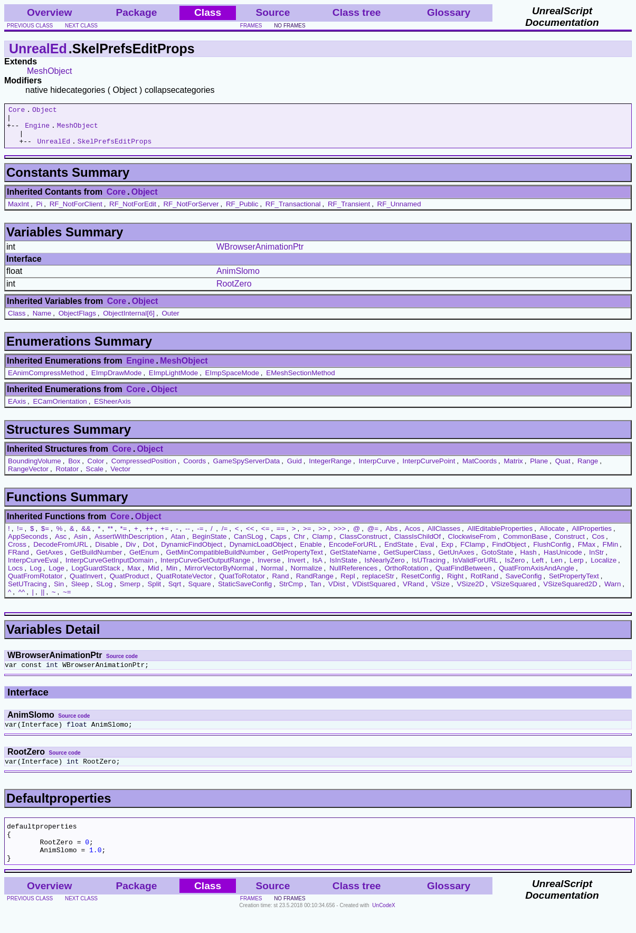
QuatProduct (129, 584)
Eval (427, 552)
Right (455, 584)
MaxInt (18, 212)
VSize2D (470, 592)
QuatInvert (86, 584)
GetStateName (353, 560)
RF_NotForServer (191, 212)
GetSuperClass (407, 560)
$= (45, 536)
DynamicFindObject (191, 552)
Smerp (130, 592)
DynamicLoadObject (261, 552)
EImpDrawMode (116, 381)
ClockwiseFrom (472, 544)
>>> (340, 536)
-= (200, 536)
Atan (177, 544)
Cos (598, 544)
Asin (81, 544)
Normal (272, 576)
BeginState (209, 544)
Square (199, 592)
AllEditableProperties (500, 536)
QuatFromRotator (35, 584)
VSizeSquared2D (570, 592)
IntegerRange (330, 469)
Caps (278, 544)
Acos (413, 536)
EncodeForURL (353, 552)
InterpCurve (376, 469)
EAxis (17, 409)
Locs (15, 576)
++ (149, 536)
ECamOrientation (60, 409)
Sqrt (174, 592)
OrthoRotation (406, 576)
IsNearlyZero (384, 568)
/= (225, 536)
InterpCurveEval (33, 568)
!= (20, 536)
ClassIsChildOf (417, 544)
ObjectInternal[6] (129, 321)
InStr (596, 560)
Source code (122, 664)
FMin (610, 552)
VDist (336, 592)
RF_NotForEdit (132, 212)
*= (123, 536)
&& (86, 536)
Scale (94, 477)
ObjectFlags (77, 321)
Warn (612, 592)
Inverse (269, 568)
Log (36, 576)
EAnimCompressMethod (46, 381)
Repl (347, 584)
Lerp (576, 568)
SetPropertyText (574, 584)
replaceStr (378, 584)
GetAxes (49, 560)
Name (42, 321)
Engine (37, 130)
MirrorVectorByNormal (219, 576)
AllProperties (592, 536)
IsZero (515, 568)
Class (16, 321)
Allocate (552, 536)
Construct (570, 544)
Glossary (448, 12)
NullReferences (353, 576)
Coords (194, 469)
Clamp (322, 544)
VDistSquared (373, 592)
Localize (603, 568)
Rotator (67, 477)
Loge (56, 576)
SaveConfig (524, 584)
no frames (289, 25)
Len (556, 568)
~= (67, 600)
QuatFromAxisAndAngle (536, 576)
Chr (299, 544)
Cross (17, 552)
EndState (398, 552)
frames (251, 25)
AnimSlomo (238, 278)
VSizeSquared (513, 592)
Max (133, 576)
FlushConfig (552, 552)
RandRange (315, 584)
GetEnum (144, 560)
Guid (294, 469)
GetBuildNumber (96, 560)
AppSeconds (28, 544)
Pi (39, 212)
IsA (317, 568)
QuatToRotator (242, 584)
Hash (528, 560)
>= (307, 536)
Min (171, 576)
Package (136, 12)
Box (74, 469)
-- (187, 536)
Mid (153, 576)
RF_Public (242, 212)
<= (265, 536)
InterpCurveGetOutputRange (205, 568)
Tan (315, 592)
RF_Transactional (293, 212)
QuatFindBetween (463, 576)
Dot (148, 552)
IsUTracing (428, 568)
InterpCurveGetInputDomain (109, 568)
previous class (30, 25)
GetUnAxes (456, 560)
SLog (104, 592)
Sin (59, 592)
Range (587, 469)
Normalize (306, 576)
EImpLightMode (173, 381)
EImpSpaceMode (232, 381)
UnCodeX (383, 926)
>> (322, 536)
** (110, 536)
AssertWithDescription (129, 544)
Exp (447, 552)
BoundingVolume (34, 469)
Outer (170, 321)
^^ (21, 600)
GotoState (497, 560)
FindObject (509, 552)
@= (372, 536)
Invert (296, 568)
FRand (18, 560)
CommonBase (525, 544)
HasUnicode (563, 560)
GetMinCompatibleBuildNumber (215, 560)
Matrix (513, 469)
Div (131, 552)
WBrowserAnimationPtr (259, 254)
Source (272, 12)
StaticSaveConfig (245, 592)
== (281, 536)
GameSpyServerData (246, 469)
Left (538, 568)
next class (81, 25)
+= (164, 536)
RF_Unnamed (399, 212)
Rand (280, 584)
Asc (61, 544)
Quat (563, 469)
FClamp (472, 552)
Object (44, 111)
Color (96, 469)
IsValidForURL (475, 568)
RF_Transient (349, 212)
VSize (440, 592)
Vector (120, 477)
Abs (391, 536)
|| (42, 600)
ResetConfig (420, 584)
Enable (311, 552)
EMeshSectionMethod (300, 381)
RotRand (485, 584)
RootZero (234, 291)
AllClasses (444, 536)
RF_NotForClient (76, 212)
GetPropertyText (297, 560)
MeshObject (49, 70)
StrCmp (291, 592)
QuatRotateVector (184, 584)
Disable (106, 552)
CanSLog (248, 544)
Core (16, 111)
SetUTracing (27, 592)
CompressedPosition (143, 469)
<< (250, 536)
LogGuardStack (95, 576)
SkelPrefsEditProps (114, 149)
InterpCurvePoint (428, 469)
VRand (413, 592)
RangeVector (28, 477)
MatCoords (479, 469)
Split (154, 592)
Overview (49, 12)
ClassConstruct (363, 544)
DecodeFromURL (60, 552)
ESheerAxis (112, 409)
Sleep (80, 592)
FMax (586, 552)
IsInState (343, 568)
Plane (539, 469)
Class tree (357, 12)
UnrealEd (38, 48)
